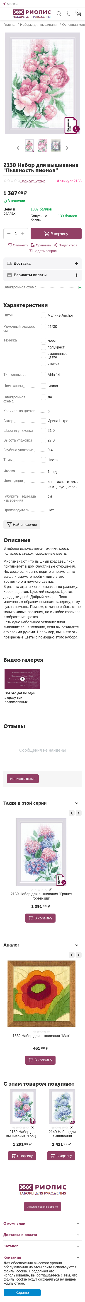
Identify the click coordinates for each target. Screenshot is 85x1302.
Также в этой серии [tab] (41, 803)
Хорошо (22, 1293)
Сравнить (41, 245)
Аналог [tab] (41, 945)
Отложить (18, 245)
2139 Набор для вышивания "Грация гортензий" (41, 896)
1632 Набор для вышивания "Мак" (41, 1036)
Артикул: (65, 181)
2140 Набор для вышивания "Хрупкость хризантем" (62, 1134)
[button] (65, 245)
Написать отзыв (33, 181)
